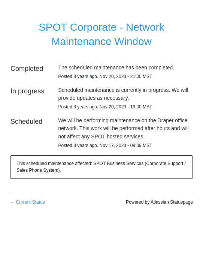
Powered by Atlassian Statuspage (159, 202)
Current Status (27, 202)
